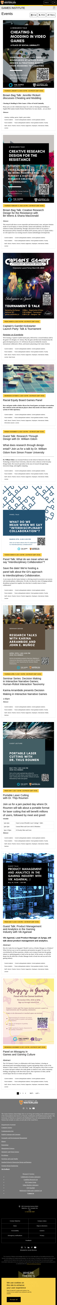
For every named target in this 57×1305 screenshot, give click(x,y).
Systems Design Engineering (9, 1165)
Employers (34, 125)
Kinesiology (4, 1145)
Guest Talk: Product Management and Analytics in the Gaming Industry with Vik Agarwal (22, 929)
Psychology (4, 1155)
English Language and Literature (10, 1134)
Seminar (6, 715)
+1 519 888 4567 (30, 1211)
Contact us (30, 1193)
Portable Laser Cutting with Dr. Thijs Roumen (16, 797)
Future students (8, 122)
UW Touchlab (31, 1188)
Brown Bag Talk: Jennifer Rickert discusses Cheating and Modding (22, 97)
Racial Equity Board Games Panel (22, 400)
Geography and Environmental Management (14, 1138)
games (16, 117)
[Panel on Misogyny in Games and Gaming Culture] (28, 1011)
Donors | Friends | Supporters (24, 125)
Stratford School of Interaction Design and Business (16, 1162)
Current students (8, 119)
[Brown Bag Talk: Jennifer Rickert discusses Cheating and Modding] (28, 54)
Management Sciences (7, 1148)
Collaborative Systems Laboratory (31, 1177)
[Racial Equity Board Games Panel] (28, 378)
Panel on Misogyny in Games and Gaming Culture (19, 1053)
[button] (48, 2)
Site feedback (5, 1169)
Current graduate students (38, 119)
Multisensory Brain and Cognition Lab (31, 1190)
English (21, 117)
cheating (6, 117)
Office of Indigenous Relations (34, 1263)
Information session (9, 422)
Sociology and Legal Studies (9, 1159)
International (41, 125)
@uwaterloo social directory (28, 1250)
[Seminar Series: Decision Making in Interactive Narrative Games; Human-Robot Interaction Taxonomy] (28, 638)
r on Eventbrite (16, 334)
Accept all (14, 1299)
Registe (6, 334)
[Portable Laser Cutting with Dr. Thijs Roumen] (28, 755)
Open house (12, 357)
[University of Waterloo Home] (8, 2)
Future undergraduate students (22, 122)
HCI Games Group (30, 1182)
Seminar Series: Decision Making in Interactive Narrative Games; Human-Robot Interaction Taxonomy (23, 681)
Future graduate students (37, 122)
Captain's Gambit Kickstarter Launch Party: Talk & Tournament (22, 327)
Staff (5, 125)
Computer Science (6, 1127)
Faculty (46, 122)
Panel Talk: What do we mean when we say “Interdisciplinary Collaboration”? (25, 561)
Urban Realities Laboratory (30, 1185)
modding (12, 117)
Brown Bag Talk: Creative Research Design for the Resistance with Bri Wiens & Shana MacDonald (23, 213)
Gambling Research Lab (31, 1179)
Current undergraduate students (23, 119)
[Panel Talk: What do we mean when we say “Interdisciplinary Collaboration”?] (28, 519)
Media (46, 125)
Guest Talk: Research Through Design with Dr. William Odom (20, 437)
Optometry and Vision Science (10, 1152)
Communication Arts (7, 1131)
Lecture (6, 128)
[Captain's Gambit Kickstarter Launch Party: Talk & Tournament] (28, 286)
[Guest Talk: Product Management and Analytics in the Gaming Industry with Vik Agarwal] (28, 886)
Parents (14, 125)
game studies (26, 117)
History (3, 1141)
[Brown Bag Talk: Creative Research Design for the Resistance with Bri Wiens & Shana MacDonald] (28, 169)
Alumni (9, 125)
